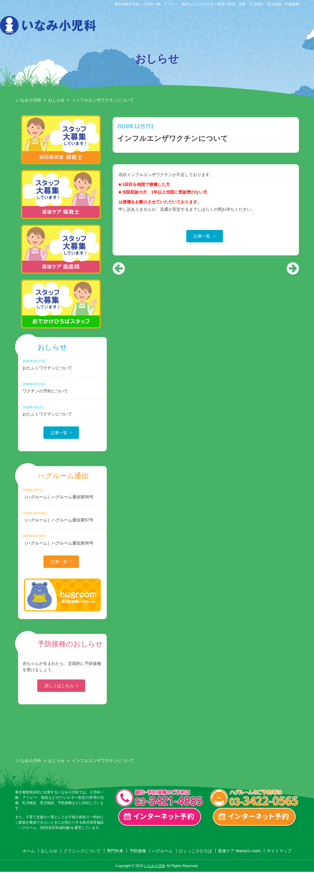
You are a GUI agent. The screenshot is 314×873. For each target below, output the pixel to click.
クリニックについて (148, 27)
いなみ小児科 (28, 100)
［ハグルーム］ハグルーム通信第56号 (62, 539)
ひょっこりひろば (269, 27)
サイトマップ (279, 851)
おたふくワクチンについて (62, 364)
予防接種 (208, 27)
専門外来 (178, 27)
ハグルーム (239, 27)
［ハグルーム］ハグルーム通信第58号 (62, 493)
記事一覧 (202, 236)
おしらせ (118, 27)
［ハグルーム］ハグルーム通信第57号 (62, 516)
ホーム (28, 851)
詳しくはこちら (59, 685)
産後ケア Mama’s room (299, 27)
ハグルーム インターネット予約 (254, 817)
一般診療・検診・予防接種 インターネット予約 (160, 817)
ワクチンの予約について (62, 387)
